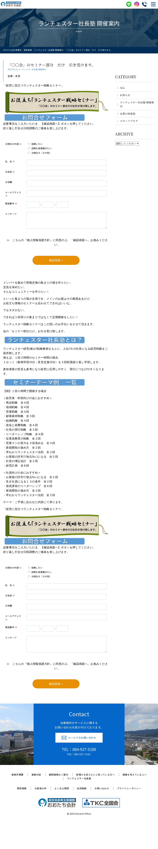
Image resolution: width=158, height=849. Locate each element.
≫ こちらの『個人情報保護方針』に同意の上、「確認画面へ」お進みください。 (58, 245)
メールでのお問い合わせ (79, 742)
